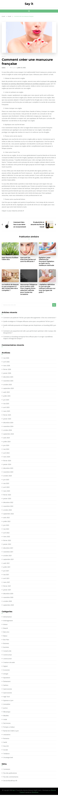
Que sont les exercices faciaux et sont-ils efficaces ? (28, 259)
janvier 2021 (7, 594)
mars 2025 (6, 415)
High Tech (6, 701)
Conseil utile (7, 655)
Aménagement (8, 625)
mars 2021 (6, 586)
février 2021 (7, 590)
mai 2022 (6, 533)
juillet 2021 (6, 571)
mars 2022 (6, 541)
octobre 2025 (7, 389)
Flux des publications (10, 777)
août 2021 (6, 567)
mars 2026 (6, 370)
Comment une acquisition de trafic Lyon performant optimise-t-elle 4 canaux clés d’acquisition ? (28, 336)
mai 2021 (6, 579)
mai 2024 (6, 453)
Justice (5, 712)
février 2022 (7, 544)
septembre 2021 (8, 563)
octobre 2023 (7, 480)
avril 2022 (6, 537)
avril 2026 (6, 366)
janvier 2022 (7, 548)
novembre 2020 (8, 601)
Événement (6, 685)
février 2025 (7, 419)
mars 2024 (6, 461)
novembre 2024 (8, 430)
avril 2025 (6, 411)
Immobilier (6, 708)
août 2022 (6, 522)
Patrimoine (6, 727)
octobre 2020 (7, 605)
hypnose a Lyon (8, 704)
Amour (5, 628)
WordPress (35, 796)
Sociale (5, 754)
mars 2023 (6, 495)
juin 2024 (6, 449)
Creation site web (9, 666)
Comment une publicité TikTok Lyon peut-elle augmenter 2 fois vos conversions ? (29, 321)
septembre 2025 (8, 392)
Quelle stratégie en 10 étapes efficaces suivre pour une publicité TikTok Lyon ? (29, 325)
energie (5, 678)
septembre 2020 (8, 609)
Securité (6, 750)
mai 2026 (6, 362)
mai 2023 (6, 487)
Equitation (6, 682)
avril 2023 (6, 491)
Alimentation (7, 621)
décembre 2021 (8, 552)
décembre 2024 (8, 427)
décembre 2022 (8, 506)
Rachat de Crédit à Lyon (11, 735)
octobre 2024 (7, 434)
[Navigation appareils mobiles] (29, 11)
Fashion (5, 689)
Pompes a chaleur (9, 731)
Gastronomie (7, 693)
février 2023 (7, 499)
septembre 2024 (8, 438)
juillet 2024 (6, 446)
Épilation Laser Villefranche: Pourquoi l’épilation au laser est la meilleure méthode (46, 261)
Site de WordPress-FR (10, 785)
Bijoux (5, 640)
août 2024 (6, 442)
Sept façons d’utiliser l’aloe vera (10, 259)
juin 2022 (6, 529)
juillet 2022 (6, 525)
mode (5, 723)
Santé (5, 746)
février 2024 (7, 465)
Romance (6, 742)
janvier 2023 (7, 503)
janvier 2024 (7, 468)
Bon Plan (6, 644)
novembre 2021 (8, 556)
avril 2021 (6, 582)
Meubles (6, 720)
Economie (6, 674)
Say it (29, 4)
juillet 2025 (6, 400)
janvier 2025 (7, 423)
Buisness (6, 647)
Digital (5, 670)
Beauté (4, 56)
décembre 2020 (8, 598)
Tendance (6, 758)
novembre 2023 (8, 476)
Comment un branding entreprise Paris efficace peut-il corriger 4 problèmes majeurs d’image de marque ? (28, 341)
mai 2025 (6, 408)
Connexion (6, 773)
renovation (6, 739)
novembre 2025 (8, 385)
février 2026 (7, 373)
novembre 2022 (8, 510)
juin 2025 (6, 404)
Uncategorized (8, 761)
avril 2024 (6, 457)
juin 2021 (6, 575)
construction (7, 663)
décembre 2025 (8, 381)
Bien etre (6, 636)
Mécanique (6, 716)
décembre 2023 (8, 472)
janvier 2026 (7, 377)
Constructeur (7, 659)
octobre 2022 (7, 514)
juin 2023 (6, 484)
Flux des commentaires (10, 781)
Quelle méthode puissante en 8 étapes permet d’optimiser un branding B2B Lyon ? (28, 330)
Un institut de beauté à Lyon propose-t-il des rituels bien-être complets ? (8, 288)
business (6, 651)
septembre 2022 (8, 518)
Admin (3, 68)
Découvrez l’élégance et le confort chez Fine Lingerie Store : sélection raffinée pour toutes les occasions (27, 290)
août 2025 (6, 396)
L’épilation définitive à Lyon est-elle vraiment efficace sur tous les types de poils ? (47, 288)
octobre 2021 (7, 560)
